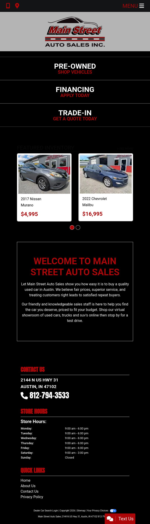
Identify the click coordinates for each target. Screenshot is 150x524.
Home (25, 480)
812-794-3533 (49, 395)
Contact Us (30, 491)
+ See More (125, 148)
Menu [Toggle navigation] (133, 6)
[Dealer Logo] (75, 32)
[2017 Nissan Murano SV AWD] (44, 174)
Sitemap (81, 510)
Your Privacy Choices (101, 510)
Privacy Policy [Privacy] (32, 497)
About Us (28, 486)
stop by (114, 315)
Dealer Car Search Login (46, 510)
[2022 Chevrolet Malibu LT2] (106, 174)
